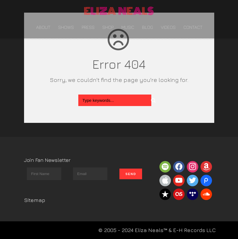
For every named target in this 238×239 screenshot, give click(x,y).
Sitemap (34, 200)
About (43, 27)
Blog (147, 27)
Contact (192, 27)
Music (127, 27)
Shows (66, 27)
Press (88, 27)
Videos (168, 27)
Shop (108, 27)
